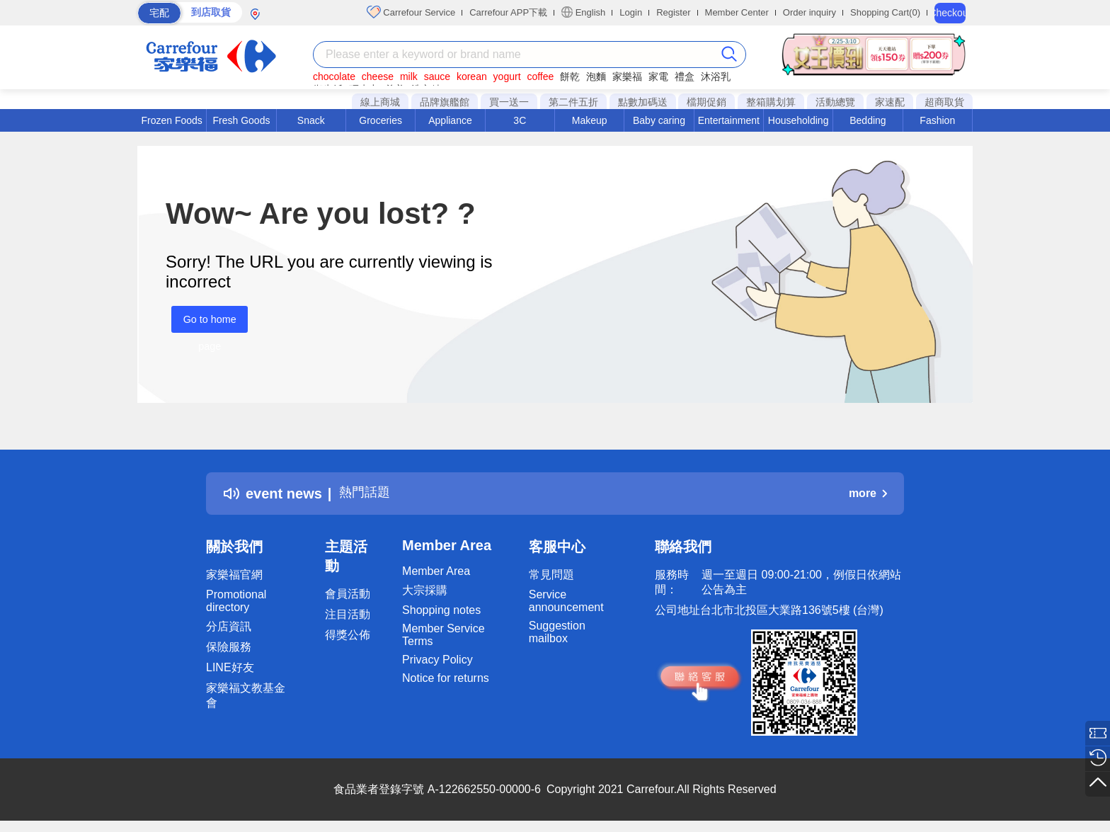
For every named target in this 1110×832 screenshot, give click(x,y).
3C (519, 120)
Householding (798, 120)
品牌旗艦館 (444, 102)
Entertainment (729, 120)
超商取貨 (944, 102)
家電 (658, 76)
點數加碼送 (643, 102)
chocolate (334, 76)
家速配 (890, 102)
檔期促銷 (706, 102)
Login (630, 12)
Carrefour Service (411, 12)
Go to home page (204, 323)
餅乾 (570, 76)
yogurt (507, 76)
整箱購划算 (771, 102)
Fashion (937, 120)
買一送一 (509, 102)
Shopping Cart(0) (885, 12)
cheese (378, 76)
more (868, 493)
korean (472, 76)
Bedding (867, 120)
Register (673, 12)
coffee (540, 76)
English (583, 12)
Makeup (589, 120)
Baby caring (659, 120)
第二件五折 (573, 102)
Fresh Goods (241, 120)
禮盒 (684, 76)
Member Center (737, 12)
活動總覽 (835, 102)
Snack (311, 120)
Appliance (450, 120)
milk (409, 76)
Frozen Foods (171, 120)
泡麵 (596, 76)
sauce (437, 76)
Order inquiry (809, 12)
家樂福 (627, 76)
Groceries (380, 120)
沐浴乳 (716, 76)
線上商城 (380, 102)
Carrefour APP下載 (508, 12)
